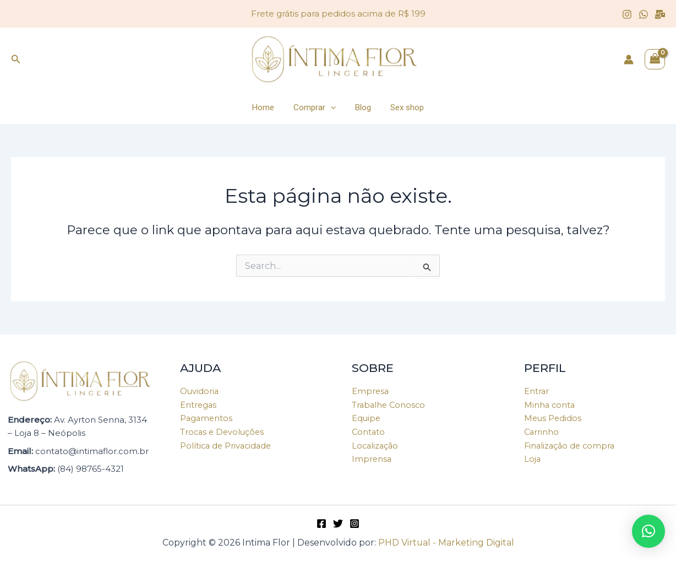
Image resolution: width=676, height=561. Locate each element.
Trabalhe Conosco (390, 405)
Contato (369, 432)
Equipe (366, 418)
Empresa (371, 391)
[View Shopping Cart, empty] (655, 59)
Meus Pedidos (553, 418)
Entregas (198, 405)
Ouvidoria (200, 391)
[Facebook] (321, 523)
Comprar (316, 107)
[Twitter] (338, 523)
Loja (532, 459)
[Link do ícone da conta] (629, 59)
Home (268, 107)
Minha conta (550, 405)
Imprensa (372, 459)
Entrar (536, 391)
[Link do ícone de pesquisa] (16, 59)
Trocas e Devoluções (223, 432)
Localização (376, 445)
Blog (362, 107)
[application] (332, 107)
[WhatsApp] (643, 14)
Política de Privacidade (227, 445)
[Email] (660, 14)
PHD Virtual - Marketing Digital (446, 542)
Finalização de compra (571, 445)
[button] (648, 531)
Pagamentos (207, 418)
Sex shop (403, 107)
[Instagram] (627, 14)
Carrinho (542, 432)
